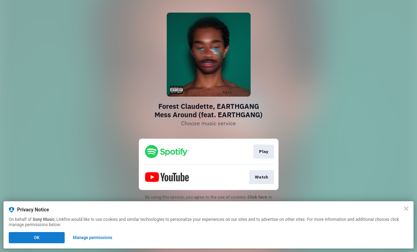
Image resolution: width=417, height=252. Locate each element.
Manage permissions (93, 237)
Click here (257, 197)
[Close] (406, 208)
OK (36, 237)
